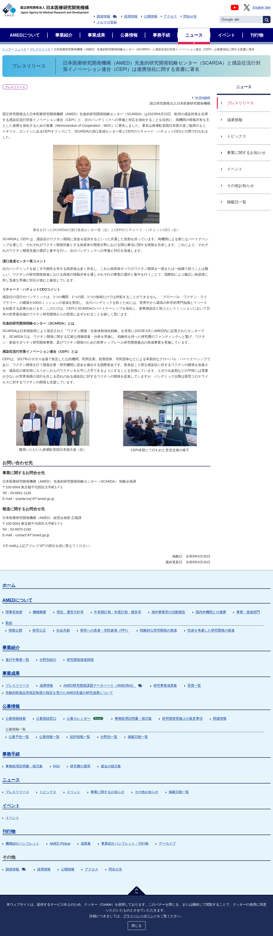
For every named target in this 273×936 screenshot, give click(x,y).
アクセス (170, 16)
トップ (6, 49)
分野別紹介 (48, 660)
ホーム (8, 585)
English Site (262, 7)
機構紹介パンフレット (22, 843)
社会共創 (63, 630)
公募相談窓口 (46, 718)
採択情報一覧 (80, 737)
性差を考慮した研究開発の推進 (211, 630)
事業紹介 (11, 647)
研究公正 (39, 630)
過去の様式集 (111, 766)
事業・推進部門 (248, 612)
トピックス (48, 792)
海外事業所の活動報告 (168, 612)
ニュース (20, 49)
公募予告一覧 (19, 737)
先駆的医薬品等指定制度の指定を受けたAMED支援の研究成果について (59, 693)
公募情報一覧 (49, 737)
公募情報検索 (16, 718)
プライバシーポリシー (140, 916)
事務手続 (11, 754)
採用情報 (131, 16)
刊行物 (8, 831)
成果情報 (46, 685)
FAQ (56, 766)
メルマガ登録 (107, 22)
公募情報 (11, 706)
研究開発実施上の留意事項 (182, 718)
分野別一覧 (108, 737)
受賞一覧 (194, 685)
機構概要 (39, 612)
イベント (73, 792)
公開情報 (150, 16)
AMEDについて (17, 600)
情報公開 (15, 630)
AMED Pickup (60, 843)
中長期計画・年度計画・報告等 (117, 612)
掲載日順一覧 (138, 737)
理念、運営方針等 (70, 612)
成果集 (86, 843)
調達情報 (107, 16)
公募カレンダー (85, 718)
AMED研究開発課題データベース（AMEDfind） (102, 685)
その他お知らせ (146, 792)
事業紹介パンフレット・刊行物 (124, 843)
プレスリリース (40, 49)
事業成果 (11, 673)
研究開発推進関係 (80, 660)
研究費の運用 (80, 766)
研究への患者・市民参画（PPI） (105, 630)
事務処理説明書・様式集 (133, 718)
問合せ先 (190, 16)
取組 (9, 623)
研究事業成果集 (165, 685)
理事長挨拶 (14, 612)
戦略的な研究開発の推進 (158, 630)
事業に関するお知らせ (107, 792)
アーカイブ (167, 843)
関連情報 (219, 718)
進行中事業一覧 (17, 660)
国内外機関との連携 (211, 612)
